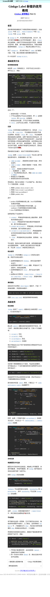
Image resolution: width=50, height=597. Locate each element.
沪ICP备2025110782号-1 (27, 590)
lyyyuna (26, 1)
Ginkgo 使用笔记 (22, 14)
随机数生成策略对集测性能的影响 (16, 583)
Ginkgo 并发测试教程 (34, 581)
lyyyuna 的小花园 (8, 1)
